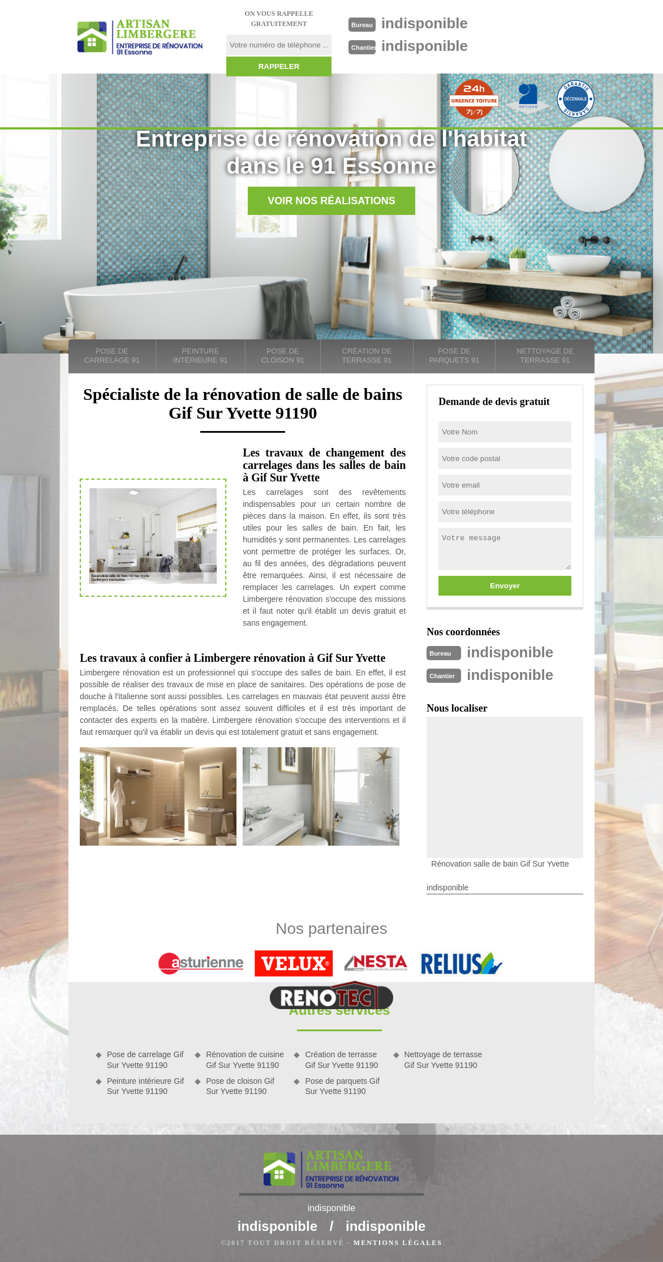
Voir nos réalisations (331, 200)
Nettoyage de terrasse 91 (545, 355)
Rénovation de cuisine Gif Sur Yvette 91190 (245, 1059)
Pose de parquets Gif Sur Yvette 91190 (342, 1086)
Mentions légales (398, 1243)
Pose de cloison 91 (283, 355)
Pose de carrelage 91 (112, 355)
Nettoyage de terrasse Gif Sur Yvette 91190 (443, 1059)
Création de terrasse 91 (366, 355)
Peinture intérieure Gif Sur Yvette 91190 (145, 1086)
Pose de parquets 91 (454, 355)
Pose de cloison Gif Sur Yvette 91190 (240, 1086)
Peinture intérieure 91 (200, 355)
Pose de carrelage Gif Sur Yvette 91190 (145, 1059)
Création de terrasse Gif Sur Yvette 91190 (341, 1059)
